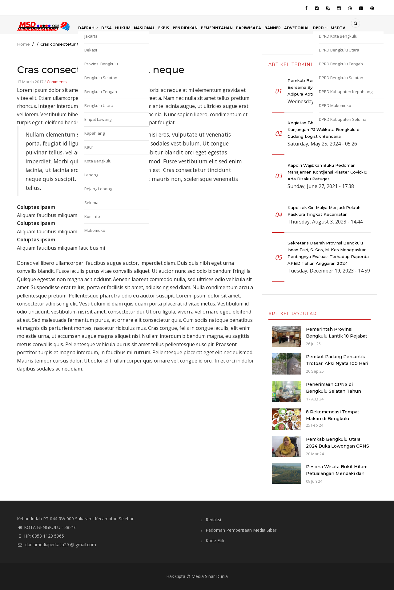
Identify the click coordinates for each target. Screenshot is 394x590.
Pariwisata (257, 28)
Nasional (148, 28)
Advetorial (307, 28)
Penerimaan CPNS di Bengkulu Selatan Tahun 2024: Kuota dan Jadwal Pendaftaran (333, 395)
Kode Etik (215, 540)
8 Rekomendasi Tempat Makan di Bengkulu (332, 415)
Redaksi (213, 519)
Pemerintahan (223, 28)
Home (23, 44)
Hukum (125, 28)
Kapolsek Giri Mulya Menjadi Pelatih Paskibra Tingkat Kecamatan (323, 211)
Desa (108, 28)
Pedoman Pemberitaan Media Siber (241, 530)
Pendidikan (190, 28)
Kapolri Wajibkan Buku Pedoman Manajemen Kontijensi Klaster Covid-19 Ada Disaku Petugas (327, 172)
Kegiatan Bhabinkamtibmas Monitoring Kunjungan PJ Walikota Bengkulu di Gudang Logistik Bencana (327, 129)
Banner (282, 28)
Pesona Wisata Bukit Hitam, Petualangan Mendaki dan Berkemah (337, 473)
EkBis (168, 28)
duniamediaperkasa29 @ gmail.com (56, 544)
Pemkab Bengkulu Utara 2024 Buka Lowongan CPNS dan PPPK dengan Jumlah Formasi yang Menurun (337, 449)
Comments (57, 81)
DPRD (332, 28)
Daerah (88, 28)
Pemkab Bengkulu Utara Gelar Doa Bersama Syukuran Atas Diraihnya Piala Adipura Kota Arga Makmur (327, 87)
